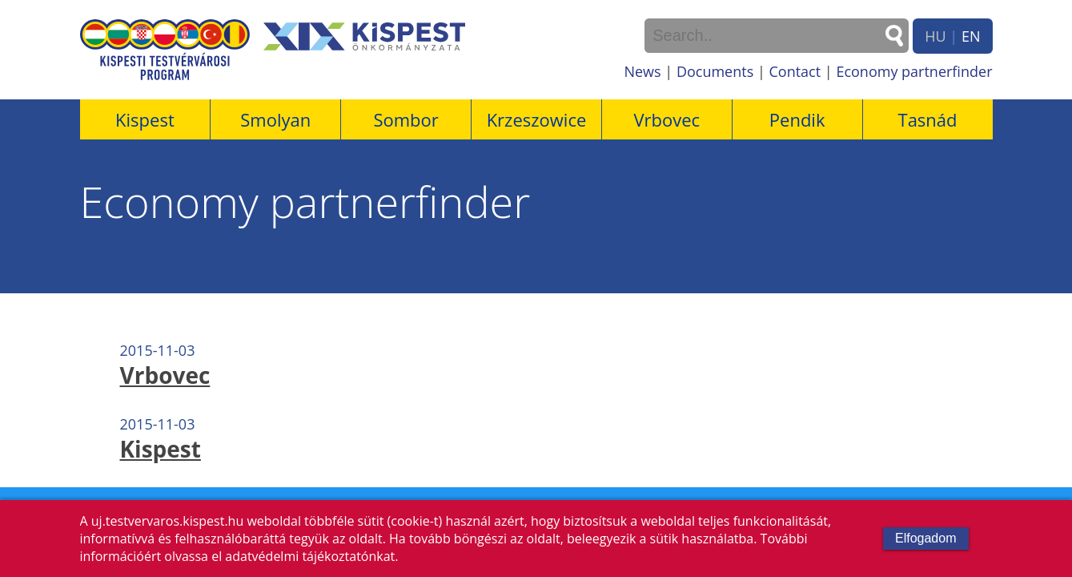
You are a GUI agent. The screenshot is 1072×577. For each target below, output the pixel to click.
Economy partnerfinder (914, 71)
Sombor (405, 119)
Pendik (797, 119)
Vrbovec (666, 119)
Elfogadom (926, 538)
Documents (715, 71)
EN (971, 36)
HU (935, 36)
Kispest (145, 119)
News (642, 71)
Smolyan (275, 119)
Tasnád (928, 119)
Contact (795, 71)
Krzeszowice (537, 119)
